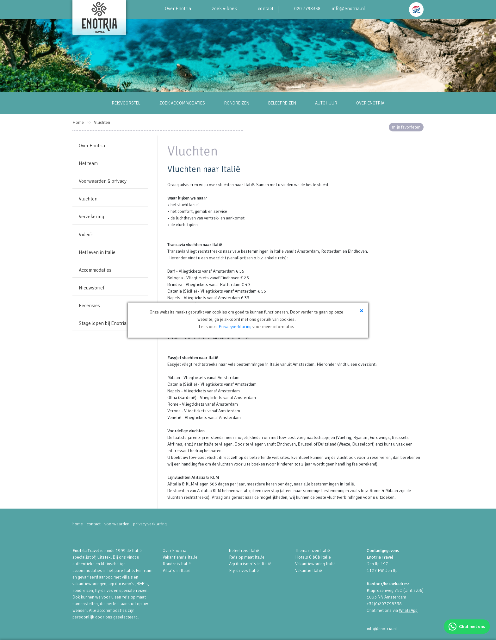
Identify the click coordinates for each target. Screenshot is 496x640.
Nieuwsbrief (91, 288)
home (77, 524)
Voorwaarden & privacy (103, 181)
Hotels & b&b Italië (313, 557)
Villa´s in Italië (176, 570)
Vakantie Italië (308, 570)
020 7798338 (307, 8)
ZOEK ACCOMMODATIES (182, 103)
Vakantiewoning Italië (315, 564)
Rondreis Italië (177, 564)
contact (265, 8)
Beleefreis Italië (244, 550)
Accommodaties (95, 270)
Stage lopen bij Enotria (103, 323)
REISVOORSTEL (126, 103)
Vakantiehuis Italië (180, 557)
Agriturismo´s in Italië (250, 564)
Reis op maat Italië (246, 557)
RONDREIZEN (236, 103)
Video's (86, 235)
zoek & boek (224, 8)
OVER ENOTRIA (370, 103)
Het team (88, 163)
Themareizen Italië (312, 550)
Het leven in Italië (97, 252)
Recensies (89, 305)
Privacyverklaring (235, 337)
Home (78, 122)
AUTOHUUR (326, 103)
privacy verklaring (150, 524)
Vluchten (102, 122)
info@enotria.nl (348, 8)
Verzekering (91, 216)
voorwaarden (116, 524)
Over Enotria (178, 8)
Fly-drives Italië (244, 570)
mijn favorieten (406, 127)
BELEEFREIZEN (282, 103)
